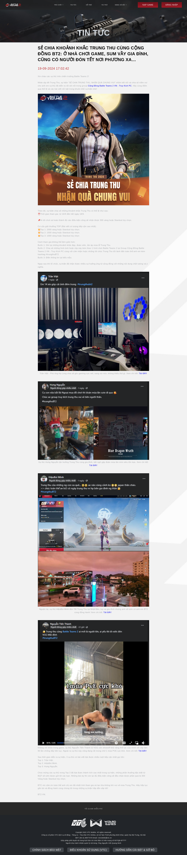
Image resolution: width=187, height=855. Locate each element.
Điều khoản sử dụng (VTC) (88, 849)
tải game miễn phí (93, 809)
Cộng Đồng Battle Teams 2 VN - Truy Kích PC (110, 86)
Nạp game (147, 5)
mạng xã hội (121, 5)
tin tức (73, 5)
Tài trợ (104, 5)
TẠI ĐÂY (143, 373)
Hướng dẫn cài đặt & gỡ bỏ (135, 849)
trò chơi (58, 5)
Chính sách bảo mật (46, 849)
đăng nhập (172, 5)
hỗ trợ (89, 5)
